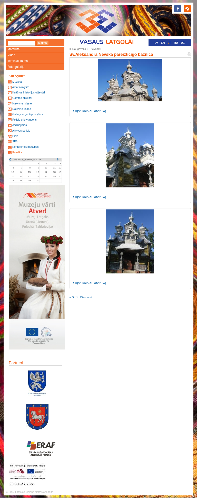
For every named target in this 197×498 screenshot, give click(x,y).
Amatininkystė (20, 87)
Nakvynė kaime (21, 108)
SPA (15, 141)
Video (11, 55)
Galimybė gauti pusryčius (27, 114)
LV (156, 42)
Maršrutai (13, 49)
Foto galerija (15, 67)
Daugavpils (79, 48)
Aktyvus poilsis (21, 130)
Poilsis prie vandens (24, 119)
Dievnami (95, 48)
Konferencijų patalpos (25, 146)
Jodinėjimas (19, 124)
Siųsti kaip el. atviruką (89, 111)
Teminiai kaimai (17, 61)
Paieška (17, 152)
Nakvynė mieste (22, 103)
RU (176, 42)
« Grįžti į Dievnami (81, 297)
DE (183, 42)
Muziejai (17, 81)
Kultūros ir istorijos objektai (28, 92)
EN (163, 42)
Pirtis (15, 135)
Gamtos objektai (22, 97)
